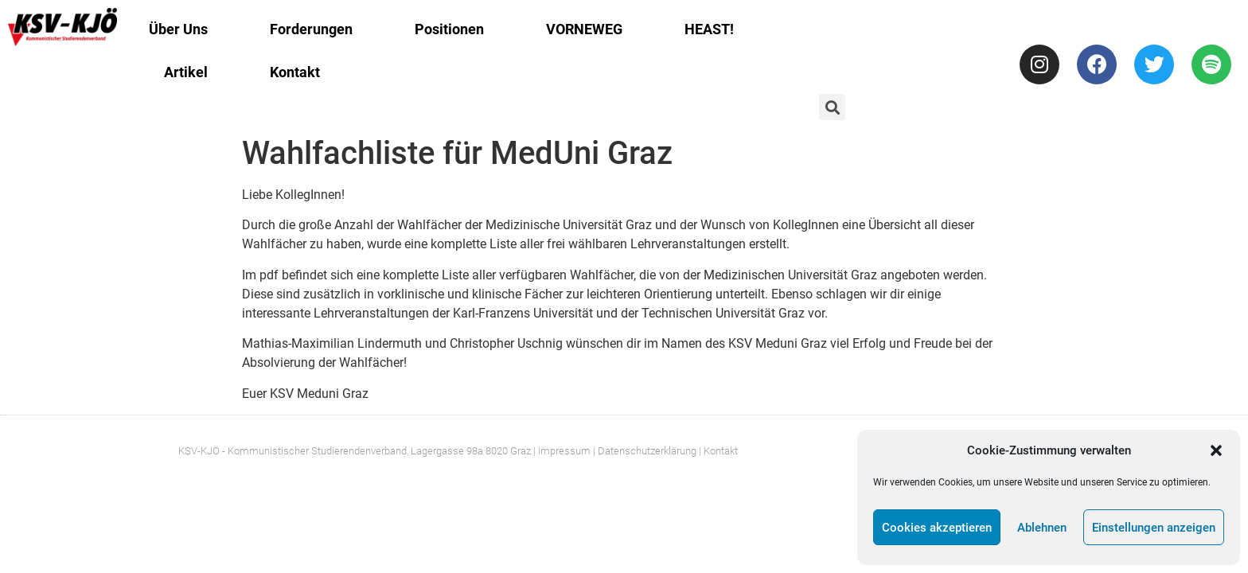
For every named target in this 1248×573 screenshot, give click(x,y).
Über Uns (178, 29)
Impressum (564, 451)
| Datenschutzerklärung (644, 451)
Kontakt (295, 72)
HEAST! (709, 29)
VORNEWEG (584, 29)
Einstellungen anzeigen (1153, 527)
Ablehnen (1042, 527)
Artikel (186, 72)
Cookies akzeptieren (937, 527)
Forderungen (311, 29)
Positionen (449, 29)
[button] (1216, 450)
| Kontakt (718, 451)
